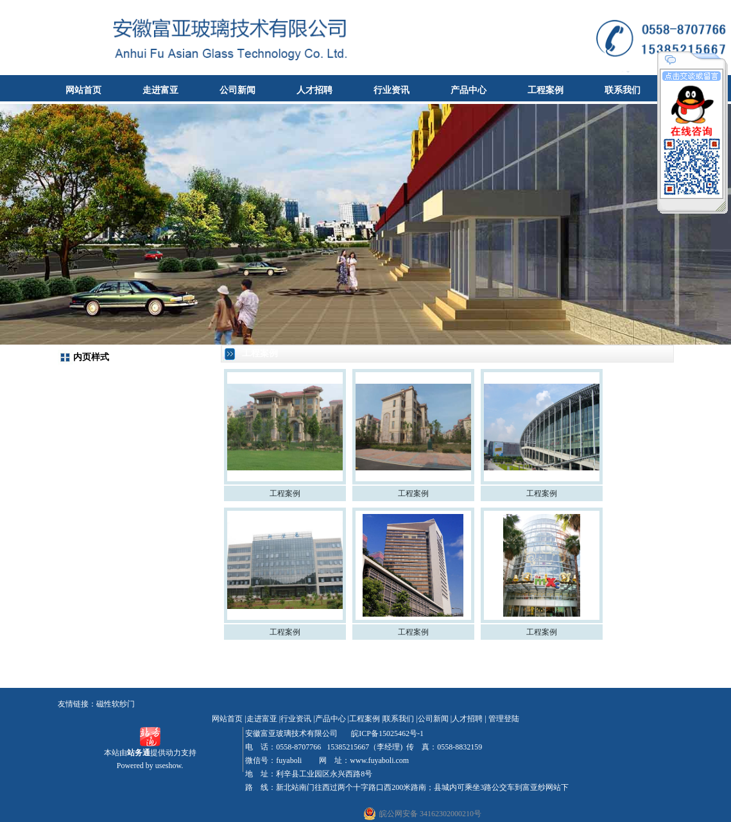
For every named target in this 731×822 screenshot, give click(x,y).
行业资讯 (391, 90)
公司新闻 (237, 90)
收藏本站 (709, 9)
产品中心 (468, 90)
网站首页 (83, 90)
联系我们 (623, 90)
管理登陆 (503, 718)
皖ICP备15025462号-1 (386, 733)
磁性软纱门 (115, 703)
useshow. (169, 765)
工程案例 (545, 90)
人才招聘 (314, 90)
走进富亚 (160, 90)
